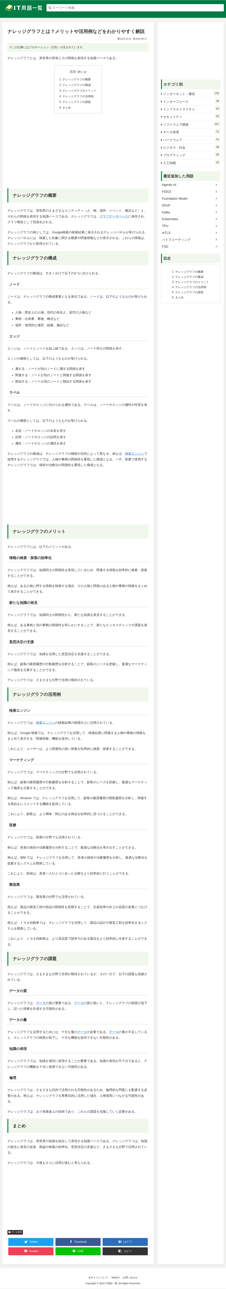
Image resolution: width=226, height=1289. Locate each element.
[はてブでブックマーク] (125, 1242)
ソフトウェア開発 (191, 124)
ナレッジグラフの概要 (77, 79)
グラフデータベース (114, 217)
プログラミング (191, 154)
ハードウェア (191, 139)
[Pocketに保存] (30, 1252)
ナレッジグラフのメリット (79, 91)
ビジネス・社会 (191, 147)
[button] (125, 1252)
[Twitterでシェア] (30, 1242)
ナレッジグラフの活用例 (78, 96)
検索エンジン (134, 454)
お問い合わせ (130, 1278)
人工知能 (191, 162)
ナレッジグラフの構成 (77, 85)
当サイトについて (98, 1278)
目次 (73, 71)
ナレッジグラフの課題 (77, 102)
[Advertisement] (78, 154)
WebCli (116, 1278)
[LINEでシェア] (78, 1252)
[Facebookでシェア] (78, 1242)
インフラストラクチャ (191, 108)
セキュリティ (191, 116)
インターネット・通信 (191, 93)
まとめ (67, 108)
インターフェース (191, 101)
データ (41, 1003)
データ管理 (15, 1232)
